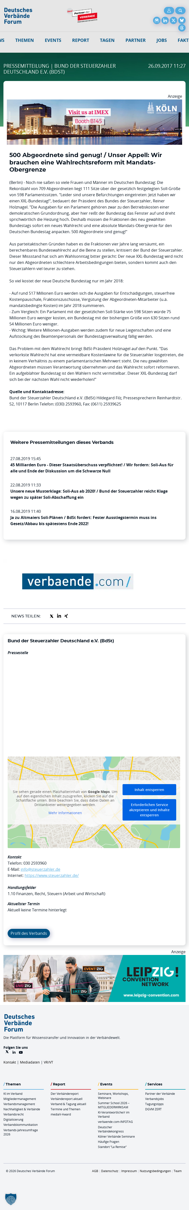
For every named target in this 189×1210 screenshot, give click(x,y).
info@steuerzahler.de (40, 869)
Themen (24, 40)
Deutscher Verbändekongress (111, 1129)
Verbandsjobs (154, 1099)
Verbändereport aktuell (66, 1099)
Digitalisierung (13, 1119)
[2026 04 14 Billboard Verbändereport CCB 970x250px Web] (94, 102)
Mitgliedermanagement (19, 1099)
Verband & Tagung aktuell (68, 1104)
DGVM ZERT (153, 1109)
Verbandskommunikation (20, 1125)
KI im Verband (12, 1094)
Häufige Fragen (108, 1142)
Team (178, 1171)
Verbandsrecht (13, 1114)
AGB (95, 1171)
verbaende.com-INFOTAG (115, 1122)
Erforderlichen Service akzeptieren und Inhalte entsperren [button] (149, 809)
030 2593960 (35, 863)
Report (80, 40)
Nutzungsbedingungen (155, 1171)
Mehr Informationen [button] (65, 813)
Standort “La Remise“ (112, 1147)
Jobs (162, 40)
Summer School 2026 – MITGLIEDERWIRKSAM (113, 1105)
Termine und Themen (65, 1109)
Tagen (107, 40)
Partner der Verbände (160, 1094)
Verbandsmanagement (19, 1104)
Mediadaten (30, 1062)
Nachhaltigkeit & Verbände (21, 1109)
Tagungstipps (154, 1104)
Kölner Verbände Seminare (116, 1136)
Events (53, 40)
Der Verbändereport (65, 1094)
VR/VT (48, 1062)
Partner (136, 40)
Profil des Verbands (29, 933)
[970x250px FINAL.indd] (94, 958)
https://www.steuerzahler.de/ (52, 875)
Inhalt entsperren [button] (149, 789)
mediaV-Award (61, 1114)
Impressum (129, 1171)
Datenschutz (109, 1171)
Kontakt (9, 1062)
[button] (11, 1199)
